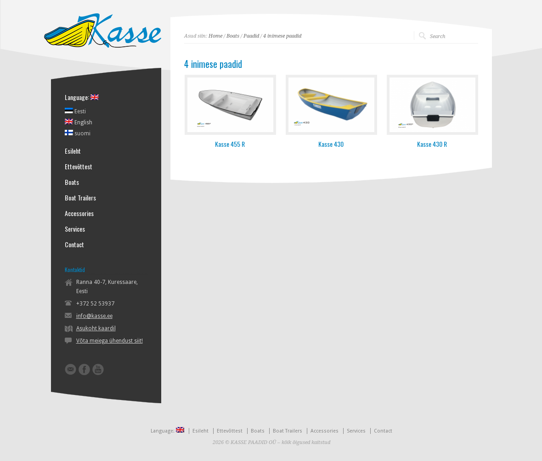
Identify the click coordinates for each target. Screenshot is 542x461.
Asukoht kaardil (96, 328)
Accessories (79, 213)
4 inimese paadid (282, 36)
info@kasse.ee (94, 316)
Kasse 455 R (230, 144)
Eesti (75, 111)
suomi (77, 133)
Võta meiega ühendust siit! (109, 341)
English (78, 122)
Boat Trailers (80, 197)
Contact (74, 244)
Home (215, 36)
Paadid (251, 36)
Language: (82, 97)
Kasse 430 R (432, 144)
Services (75, 229)
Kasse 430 (331, 144)
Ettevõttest (78, 166)
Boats (232, 36)
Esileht (73, 151)
